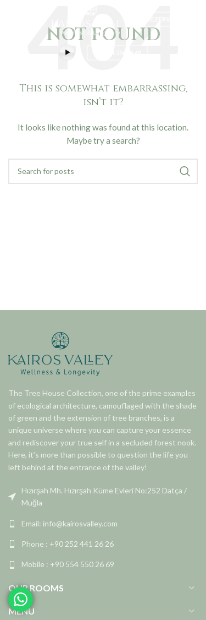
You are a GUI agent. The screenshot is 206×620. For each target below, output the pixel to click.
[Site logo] (91, 18)
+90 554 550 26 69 (117, 52)
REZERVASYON (169, 19)
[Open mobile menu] (14, 19)
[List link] (103, 497)
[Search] (103, 171)
